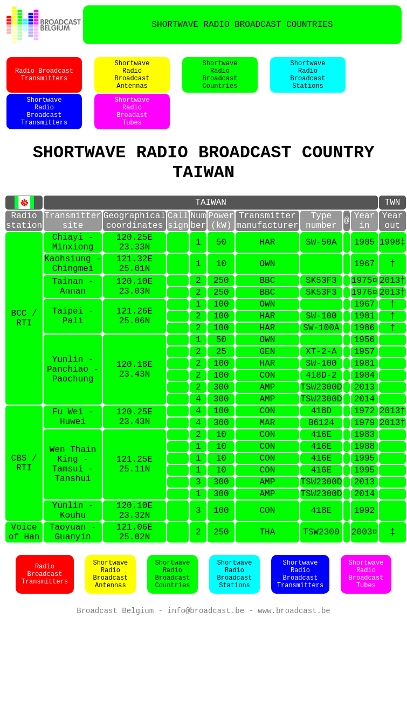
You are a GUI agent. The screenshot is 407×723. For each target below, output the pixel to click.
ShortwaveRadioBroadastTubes (132, 123)
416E (321, 499)
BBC (267, 317)
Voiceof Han (24, 615)
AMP (267, 443)
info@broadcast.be (205, 696)
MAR (267, 485)
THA (267, 615)
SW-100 (321, 359)
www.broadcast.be (294, 696)
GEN (267, 401)
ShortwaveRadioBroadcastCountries (220, 80)
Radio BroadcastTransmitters (44, 80)
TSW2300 (321, 615)
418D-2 (321, 429)
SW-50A (321, 271)
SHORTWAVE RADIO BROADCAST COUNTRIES (242, 25)
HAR (267, 271)
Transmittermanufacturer (267, 245)
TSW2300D (321, 443)
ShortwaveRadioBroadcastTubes (366, 659)
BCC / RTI (24, 361)
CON (267, 429)
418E (321, 589)
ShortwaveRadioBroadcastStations (308, 80)
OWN (267, 297)
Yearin (364, 245)
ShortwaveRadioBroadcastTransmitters (44, 123)
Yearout (392, 245)
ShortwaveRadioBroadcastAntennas (132, 80)
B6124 (321, 485)
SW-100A (321, 373)
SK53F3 (321, 317)
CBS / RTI (24, 533)
